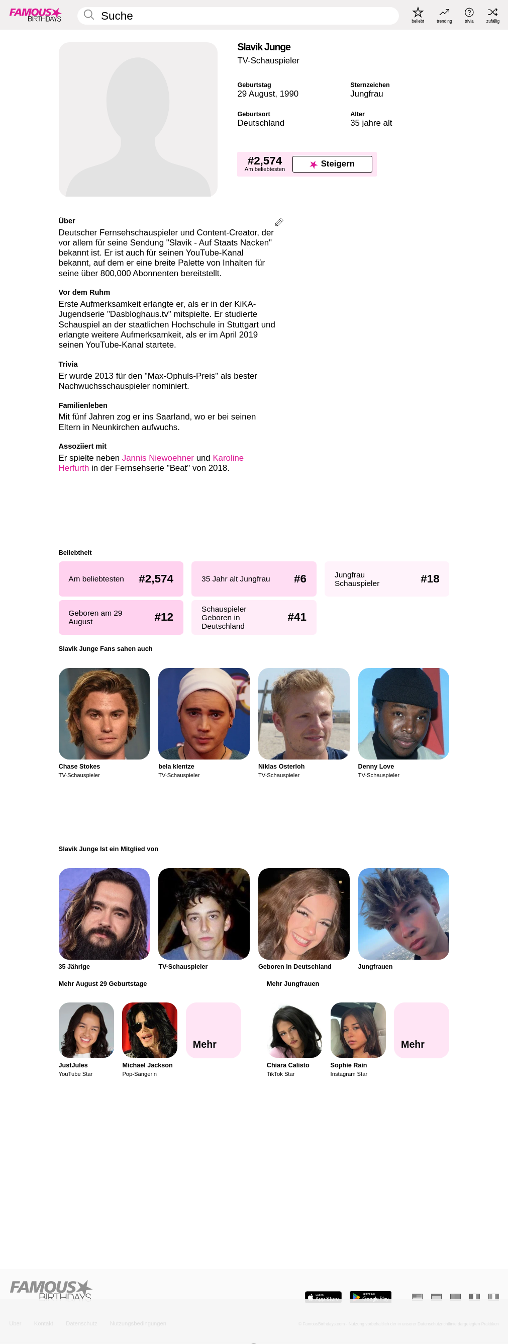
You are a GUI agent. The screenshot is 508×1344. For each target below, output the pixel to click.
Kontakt (43, 1323)
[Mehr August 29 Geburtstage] (213, 1030)
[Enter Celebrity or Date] (238, 16)
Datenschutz (81, 1323)
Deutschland (260, 123)
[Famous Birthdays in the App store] (323, 1297)
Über (15, 1323)
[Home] (129, 1291)
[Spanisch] (436, 1297)
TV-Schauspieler (268, 60)
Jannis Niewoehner (158, 458)
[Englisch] (417, 1297)
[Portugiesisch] (455, 1297)
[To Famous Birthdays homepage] (36, 15)
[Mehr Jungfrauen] (421, 1030)
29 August (256, 94)
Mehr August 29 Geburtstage (103, 983)
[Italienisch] (493, 1297)
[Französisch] (474, 1297)
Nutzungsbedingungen (138, 1323)
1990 (289, 94)
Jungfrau (366, 94)
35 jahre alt (371, 123)
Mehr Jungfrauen (293, 983)
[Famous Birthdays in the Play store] (371, 1297)
